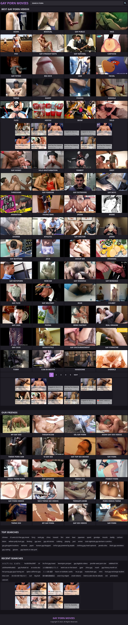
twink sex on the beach (69, 568)
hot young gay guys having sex (13, 572)
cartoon (120, 537)
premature (114, 576)
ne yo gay (78, 572)
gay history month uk (109, 568)
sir (39, 563)
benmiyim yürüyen (64, 563)
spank (89, 537)
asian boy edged (63, 576)
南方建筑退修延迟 (49, 576)
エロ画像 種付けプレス (50, 568)
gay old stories (49, 541)
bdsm (4, 541)
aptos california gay (34, 572)
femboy (29, 541)
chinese (5, 537)
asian (68, 537)
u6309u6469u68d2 (8, 568)
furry (33, 537)
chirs (100, 572)
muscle (105, 537)
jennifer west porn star (98, 563)
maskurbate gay (90, 572)
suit (30, 576)
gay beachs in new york (29, 550)
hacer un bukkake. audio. (64, 572)
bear (73, 537)
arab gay (41, 537)
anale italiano (76, 576)
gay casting (6, 550)
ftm (62, 537)
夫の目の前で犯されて (19, 576)
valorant (5, 580)
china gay (89, 568)
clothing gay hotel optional (86, 545)
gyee (81, 568)
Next (76, 375)
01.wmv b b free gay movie (19, 537)
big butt (37, 576)
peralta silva (103, 545)
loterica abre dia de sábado (93, 576)
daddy (112, 537)
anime (80, 541)
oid (106, 576)
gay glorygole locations (10, 545)
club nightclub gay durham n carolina (98, 541)
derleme (24, 545)
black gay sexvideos (117, 545)
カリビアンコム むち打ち (12, 563)
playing (67, 541)
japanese (81, 537)
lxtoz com (5, 576)
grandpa (97, 537)
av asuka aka (35, 568)
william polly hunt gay (16, 541)
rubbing (59, 541)
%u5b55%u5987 (30, 563)
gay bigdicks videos (81, 563)
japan (32, 545)
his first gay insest (49, 563)
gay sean (38, 541)
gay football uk (23, 568)
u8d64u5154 (113, 563)
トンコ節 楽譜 (48, 572)
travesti (55, 537)
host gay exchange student (114, 572)
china (48, 537)
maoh (97, 568)
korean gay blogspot (43, 545)
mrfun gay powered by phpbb (63, 545)
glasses (15, 550)
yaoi (74, 541)
